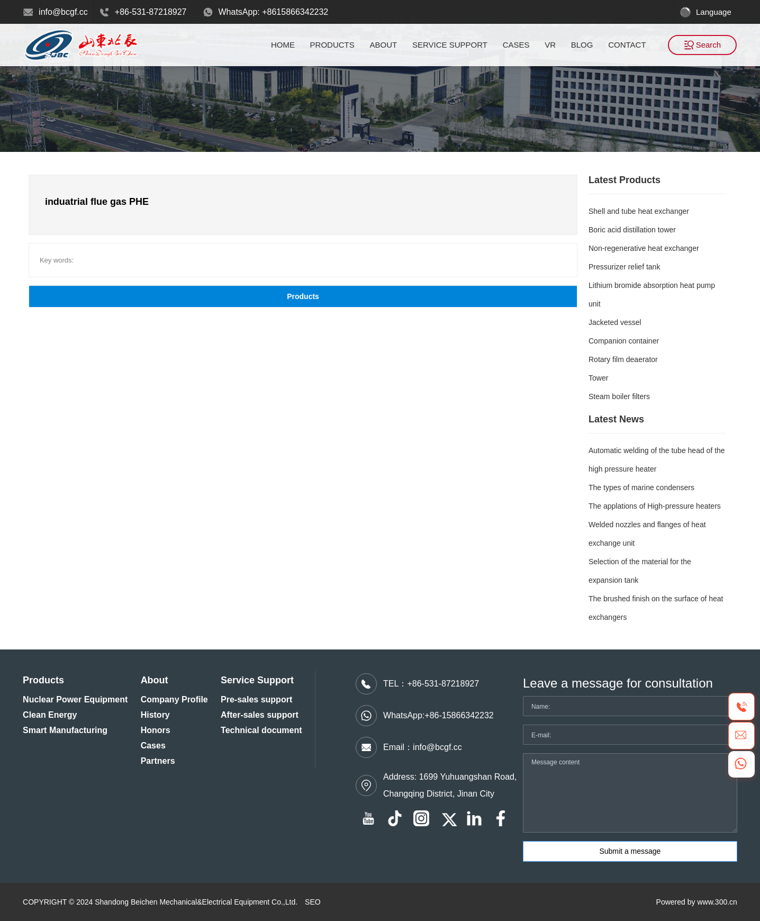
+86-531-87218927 (151, 11)
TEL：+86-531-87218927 (431, 683)
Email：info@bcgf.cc (422, 747)
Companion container (624, 341)
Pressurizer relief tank (624, 267)
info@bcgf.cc (63, 11)
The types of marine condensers (641, 487)
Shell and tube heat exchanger (639, 211)
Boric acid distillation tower (632, 229)
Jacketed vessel (615, 322)
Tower (598, 378)
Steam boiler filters (619, 396)
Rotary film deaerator (623, 359)
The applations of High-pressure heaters (655, 506)
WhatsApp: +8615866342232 (274, 11)
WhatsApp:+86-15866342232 (438, 715)
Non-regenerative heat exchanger (644, 248)
